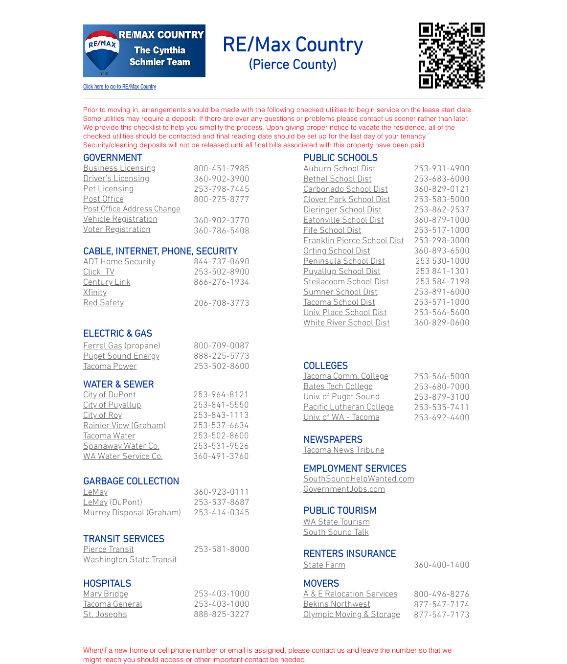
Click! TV (98, 272)
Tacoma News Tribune (344, 450)
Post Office (103, 199)
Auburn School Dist (339, 169)
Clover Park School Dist (346, 200)
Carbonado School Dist (345, 189)
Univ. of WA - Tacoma (341, 417)
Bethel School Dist (337, 179)
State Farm (324, 565)
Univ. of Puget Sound (341, 397)
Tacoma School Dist (339, 303)
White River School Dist (346, 323)
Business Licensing (119, 168)
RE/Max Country (292, 46)
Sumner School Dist (340, 292)
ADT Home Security (119, 262)
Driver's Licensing (116, 179)
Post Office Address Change (132, 209)
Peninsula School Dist (344, 261)
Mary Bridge (105, 594)
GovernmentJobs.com (344, 489)
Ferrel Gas (102, 346)
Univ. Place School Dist (345, 313)
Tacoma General (112, 604)
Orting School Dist (336, 251)
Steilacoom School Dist (346, 282)
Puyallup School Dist (342, 272)
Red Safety (103, 303)
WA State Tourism (336, 522)
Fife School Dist (332, 231)
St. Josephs (105, 615)
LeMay (95, 492)
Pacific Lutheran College (348, 407)
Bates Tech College (338, 387)
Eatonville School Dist (343, 220)
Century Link (107, 282)
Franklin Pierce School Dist (353, 241)
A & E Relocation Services (350, 594)
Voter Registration (117, 230)
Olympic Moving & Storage (351, 615)
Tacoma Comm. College (345, 376)
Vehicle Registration (120, 219)
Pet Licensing (108, 189)
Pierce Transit (108, 550)
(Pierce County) (293, 65)
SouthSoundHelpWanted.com (358, 479)
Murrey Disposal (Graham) (132, 513)
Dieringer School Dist (342, 210)
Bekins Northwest (336, 604)
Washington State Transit (130, 560)
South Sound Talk (336, 532)
